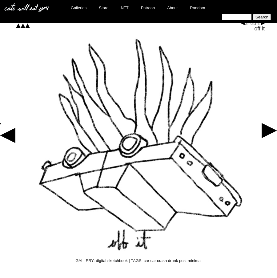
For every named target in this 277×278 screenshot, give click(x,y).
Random (197, 8)
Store (103, 8)
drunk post (177, 260)
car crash (159, 260)
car (146, 260)
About (172, 8)
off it (259, 28)
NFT (124, 8)
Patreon (148, 8)
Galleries (78, 8)
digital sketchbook (111, 260)
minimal (195, 260)
